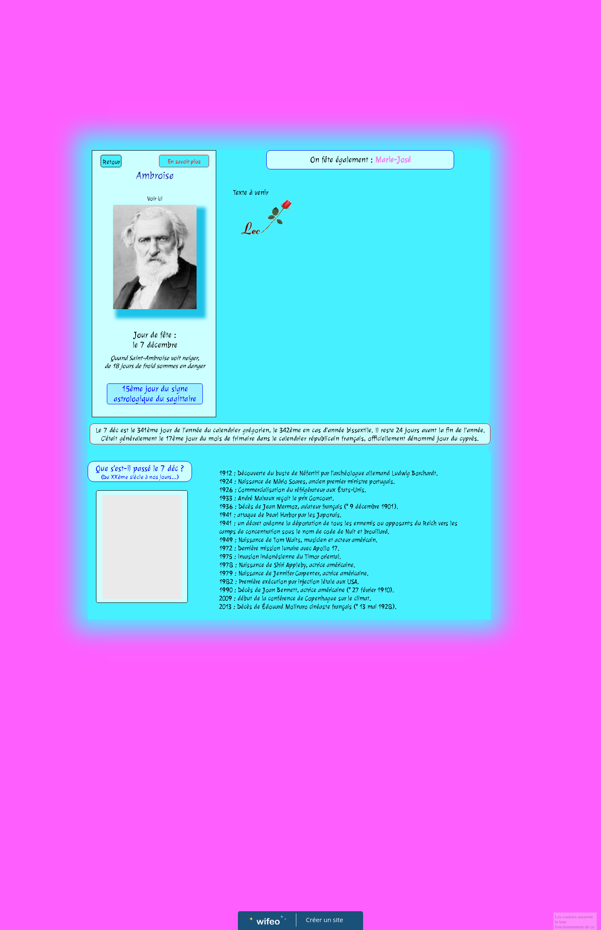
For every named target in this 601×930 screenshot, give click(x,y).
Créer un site (324, 919)
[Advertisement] (300, 62)
